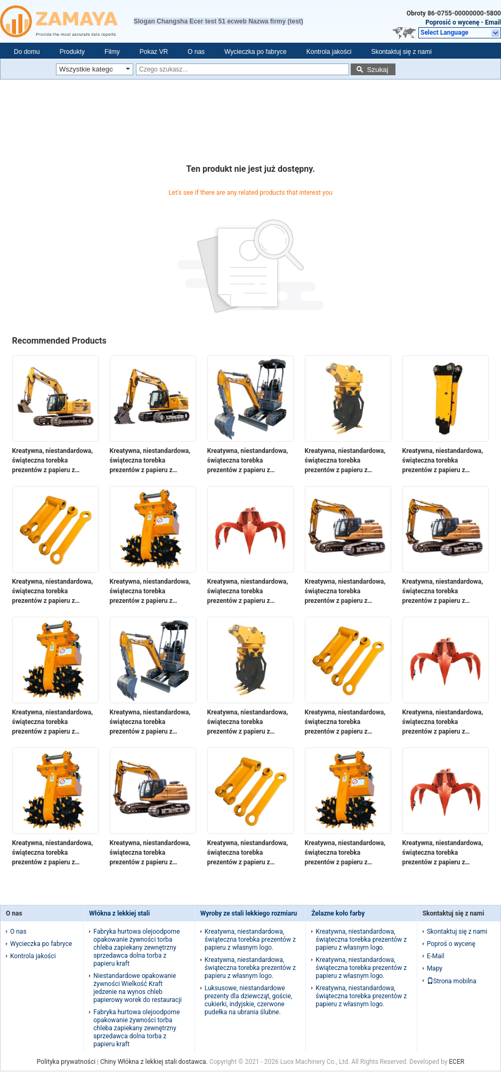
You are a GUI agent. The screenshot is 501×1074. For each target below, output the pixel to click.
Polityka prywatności (66, 1061)
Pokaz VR (154, 51)
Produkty (72, 51)
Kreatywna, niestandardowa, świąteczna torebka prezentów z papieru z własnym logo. (52, 461)
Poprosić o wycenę (452, 22)
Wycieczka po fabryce (255, 51)
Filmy (112, 51)
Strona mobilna (451, 981)
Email (493, 22)
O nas (196, 51)
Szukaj (377, 70)
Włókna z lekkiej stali (119, 913)
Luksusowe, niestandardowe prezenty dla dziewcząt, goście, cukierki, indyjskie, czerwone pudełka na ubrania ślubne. (248, 1000)
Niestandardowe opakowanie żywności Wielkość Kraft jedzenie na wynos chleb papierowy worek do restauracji (137, 988)
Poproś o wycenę (451, 944)
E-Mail (436, 956)
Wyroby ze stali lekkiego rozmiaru (248, 913)
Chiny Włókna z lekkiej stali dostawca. (154, 1061)
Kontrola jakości (329, 51)
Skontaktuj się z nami (401, 51)
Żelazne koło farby (338, 913)
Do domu (27, 51)
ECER (456, 1061)
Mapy (434, 968)
